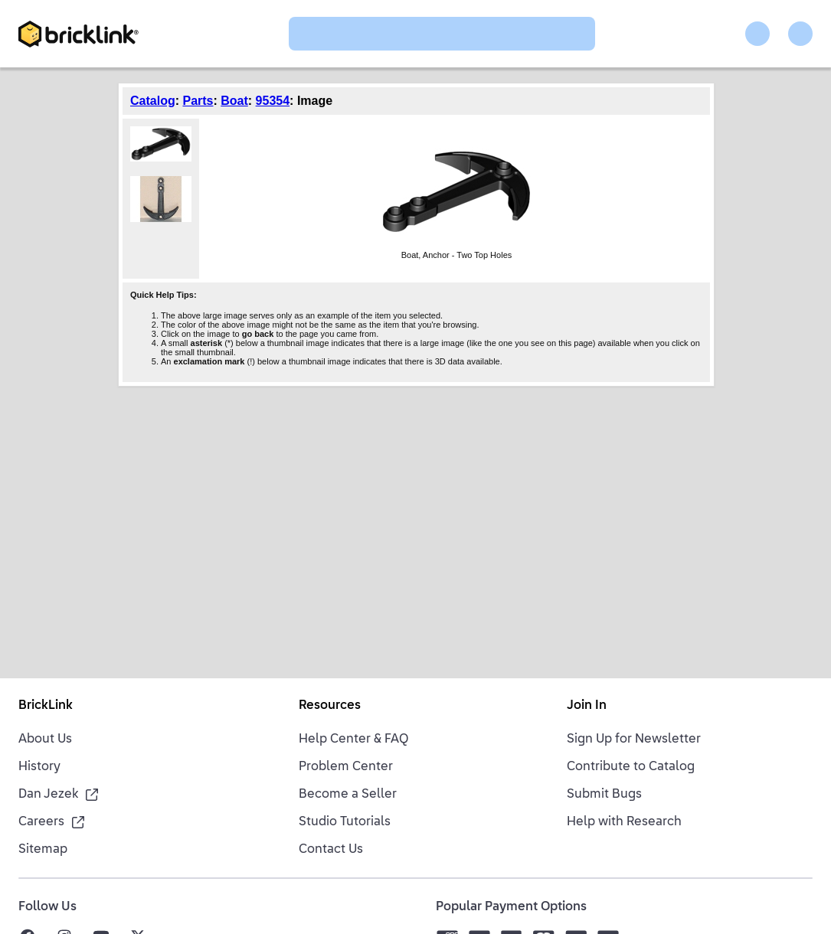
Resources (330, 706)
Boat (234, 100)
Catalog (152, 100)
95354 (273, 100)
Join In (587, 706)
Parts (197, 100)
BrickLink (45, 706)
